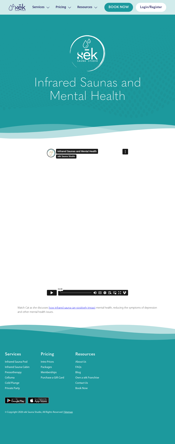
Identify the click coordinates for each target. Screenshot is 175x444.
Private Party (12, 388)
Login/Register (151, 7)
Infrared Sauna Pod (16, 362)
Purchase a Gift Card (52, 377)
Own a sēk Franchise (87, 377)
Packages (46, 367)
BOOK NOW (119, 7)
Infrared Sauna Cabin (17, 367)
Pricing (47, 354)
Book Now (81, 388)
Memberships (49, 372)
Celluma (10, 377)
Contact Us (81, 383)
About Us (80, 362)
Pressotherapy (13, 372)
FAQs (78, 367)
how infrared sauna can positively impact (72, 307)
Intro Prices (47, 362)
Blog (78, 372)
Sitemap (68, 412)
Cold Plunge (12, 383)
